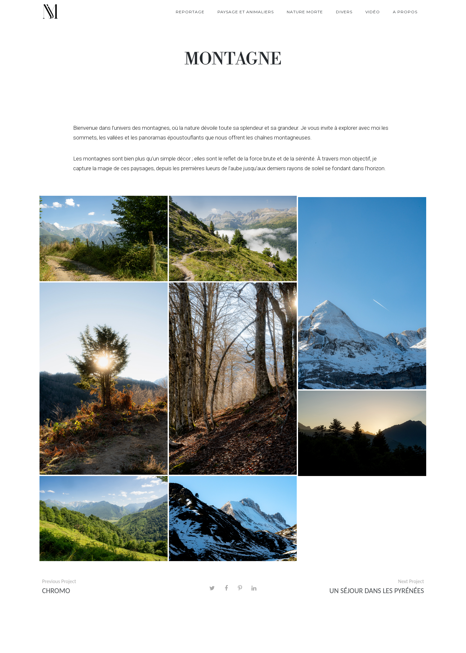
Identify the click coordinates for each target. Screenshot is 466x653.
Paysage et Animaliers (245, 11)
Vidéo (372, 11)
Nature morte (305, 11)
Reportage (190, 11)
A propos (405, 11)
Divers (344, 11)
